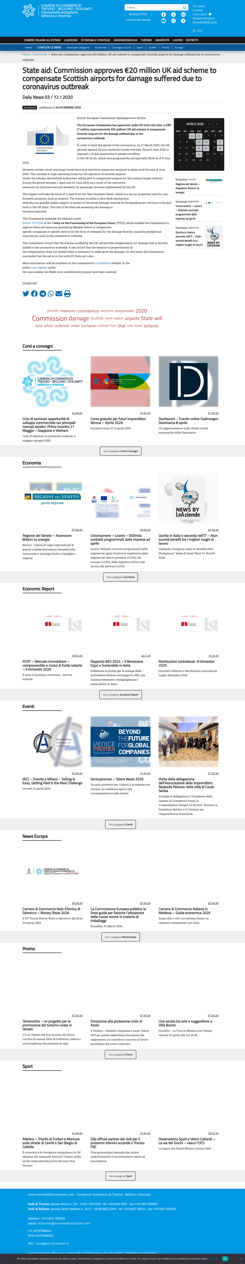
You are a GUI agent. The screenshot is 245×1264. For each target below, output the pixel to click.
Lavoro (178, 40)
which (48, 325)
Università (162, 40)
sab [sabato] (220, 131)
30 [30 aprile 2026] (207, 160)
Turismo (146, 40)
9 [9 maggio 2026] (222, 166)
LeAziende (71, 40)
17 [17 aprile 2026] (214, 147)
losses (139, 325)
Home (28, 47)
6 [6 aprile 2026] (187, 141)
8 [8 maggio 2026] (215, 166)
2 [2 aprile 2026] (208, 135)
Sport (140, 47)
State (147, 318)
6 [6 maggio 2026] (201, 166)
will (158, 318)
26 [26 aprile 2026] (179, 160)
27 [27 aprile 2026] (186, 160)
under (75, 325)
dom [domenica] (178, 131)
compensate (124, 311)
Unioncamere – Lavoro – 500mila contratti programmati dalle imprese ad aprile (189, 212)
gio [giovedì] (206, 131)
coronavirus (88, 310)
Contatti (198, 10)
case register (39, 267)
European (89, 325)
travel (108, 318)
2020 (141, 310)
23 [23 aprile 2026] (207, 153)
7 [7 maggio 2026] (208, 166)
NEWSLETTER (138, 14)
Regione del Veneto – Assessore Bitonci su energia (188, 188)
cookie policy (214, 1258)
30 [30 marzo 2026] (186, 135)
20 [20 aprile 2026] (186, 153)
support (119, 318)
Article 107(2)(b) (32, 223)
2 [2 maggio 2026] (222, 160)
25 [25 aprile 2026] (221, 153)
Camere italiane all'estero (42, 40)
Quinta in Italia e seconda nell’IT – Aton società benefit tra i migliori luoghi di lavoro (189, 238)
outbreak (62, 325)
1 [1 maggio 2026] (215, 160)
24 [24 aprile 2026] (214, 153)
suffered (103, 325)
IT (194, 30)
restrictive (106, 310)
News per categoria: (78, 47)
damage (79, 318)
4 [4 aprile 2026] (222, 135)
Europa (179, 47)
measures (68, 311)
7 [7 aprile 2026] (194, 141)
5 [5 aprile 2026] (180, 141)
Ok (225, 1258)
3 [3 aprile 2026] (215, 135)
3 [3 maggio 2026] (180, 166)
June (39, 325)
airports (132, 318)
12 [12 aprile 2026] (179, 147)
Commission (49, 318)
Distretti (192, 40)
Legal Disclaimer (39, 1253)
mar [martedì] (192, 131)
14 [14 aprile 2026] (193, 147)
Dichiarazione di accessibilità (103, 1253)
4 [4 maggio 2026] (187, 166)
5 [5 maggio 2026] (194, 166)
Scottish (97, 318)
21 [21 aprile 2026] (193, 153)
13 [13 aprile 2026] (186, 147)
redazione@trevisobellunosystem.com (63, 1223)
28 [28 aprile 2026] (193, 160)
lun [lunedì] (185, 131)
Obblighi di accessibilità (141, 1253)
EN (199, 30)
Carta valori (202, 14)
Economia (100, 47)
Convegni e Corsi (121, 47)
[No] (240, 1258)
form (113, 325)
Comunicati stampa (138, 19)
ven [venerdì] (213, 131)
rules (130, 325)
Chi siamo (199, 6)
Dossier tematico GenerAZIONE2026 (205, 20)
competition (102, 263)
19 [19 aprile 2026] (179, 153)
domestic (53, 310)
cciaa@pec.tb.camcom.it (52, 1243)
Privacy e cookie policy (67, 1253)
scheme (151, 325)
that (122, 325)
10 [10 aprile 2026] (214, 141)
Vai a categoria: (120, 451)
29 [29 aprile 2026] (200, 160)
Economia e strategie (95, 40)
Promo (165, 47)
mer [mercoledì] (199, 131)
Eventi (152, 47)
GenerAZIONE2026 (125, 40)
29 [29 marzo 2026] (179, 135)
